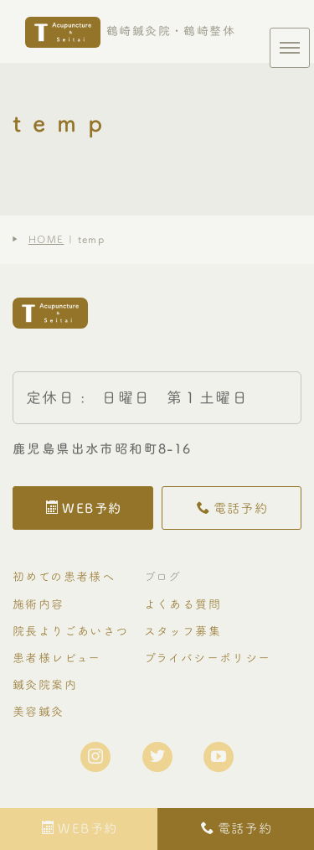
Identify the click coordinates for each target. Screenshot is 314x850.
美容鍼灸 (38, 711)
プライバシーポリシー (207, 657)
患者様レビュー (57, 657)
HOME (46, 239)
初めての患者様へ (64, 576)
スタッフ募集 (182, 631)
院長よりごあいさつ (71, 631)
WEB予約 (83, 508)
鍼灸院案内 (45, 684)
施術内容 (38, 604)
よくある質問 (182, 604)
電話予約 (232, 508)
